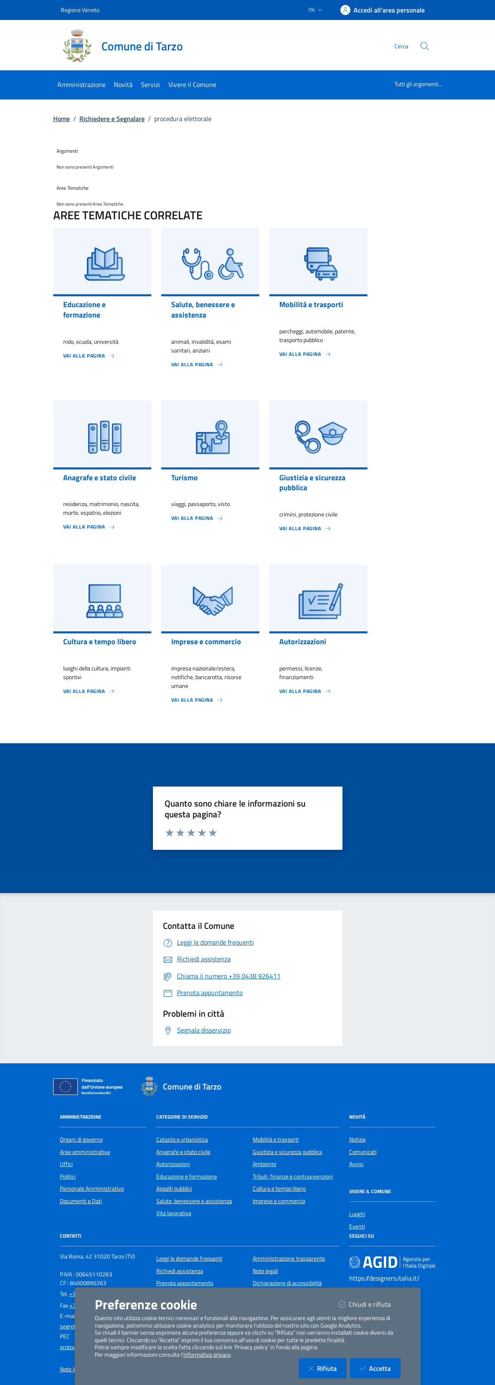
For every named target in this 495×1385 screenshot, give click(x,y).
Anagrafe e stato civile (183, 1152)
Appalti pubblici (174, 1188)
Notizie (357, 1139)
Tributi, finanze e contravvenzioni (293, 1176)
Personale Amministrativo (92, 1188)
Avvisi (356, 1164)
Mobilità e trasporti (276, 1139)
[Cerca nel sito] (425, 46)
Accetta (380, 1368)
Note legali (265, 1271)
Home (61, 119)
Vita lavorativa (173, 1213)
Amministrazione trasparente (289, 1258)
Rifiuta (328, 1368)
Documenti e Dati (81, 1201)
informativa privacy (207, 1354)
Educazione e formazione (186, 1176)
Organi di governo (81, 1139)
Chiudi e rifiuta (370, 1304)
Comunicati (363, 1152)
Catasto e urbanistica (182, 1139)
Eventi (357, 1226)
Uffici (66, 1164)
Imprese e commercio (279, 1201)
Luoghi (357, 1214)
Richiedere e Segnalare (112, 119)
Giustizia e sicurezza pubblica (287, 1152)
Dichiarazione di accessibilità (287, 1283)
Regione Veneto (80, 9)
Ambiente (264, 1164)
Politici (68, 1176)
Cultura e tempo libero (279, 1188)
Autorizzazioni (173, 1164)
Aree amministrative (85, 1152)
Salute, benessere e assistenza (194, 1201)
